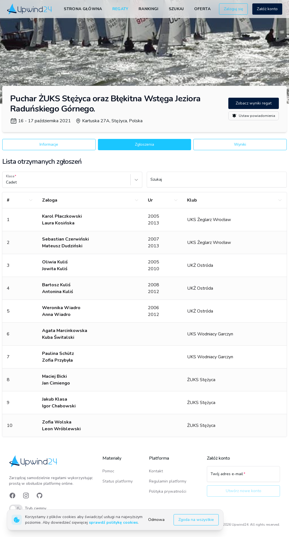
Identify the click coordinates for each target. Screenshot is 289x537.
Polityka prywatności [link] (167, 491)
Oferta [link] (202, 9)
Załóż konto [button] (267, 9)
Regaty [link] (120, 9)
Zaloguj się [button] (233, 9)
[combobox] (6, 182)
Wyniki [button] (240, 144)
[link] (30, 9)
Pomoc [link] (108, 471)
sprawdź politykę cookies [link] (113, 522)
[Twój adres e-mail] (243, 476)
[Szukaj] (216, 182)
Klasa (10, 176)
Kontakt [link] (156, 471)
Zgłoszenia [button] (144, 144)
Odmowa (156, 519)
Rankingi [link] (149, 9)
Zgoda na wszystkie (196, 519)
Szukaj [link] (176, 9)
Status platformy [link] (117, 481)
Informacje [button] (49, 144)
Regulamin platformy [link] (167, 481)
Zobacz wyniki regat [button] (254, 103)
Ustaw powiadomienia (253, 115)
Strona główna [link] (83, 9)
